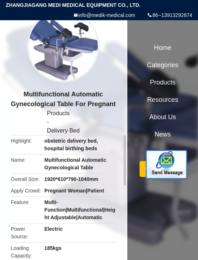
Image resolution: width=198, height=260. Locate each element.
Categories (162, 65)
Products (58, 113)
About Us (162, 117)
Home (162, 47)
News (162, 134)
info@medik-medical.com (106, 15)
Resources (162, 99)
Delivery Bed (63, 130)
